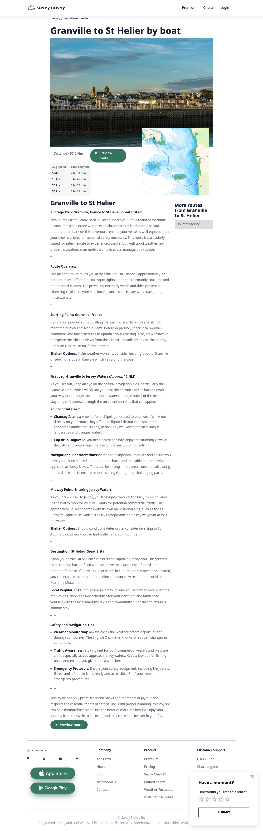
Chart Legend (207, 766)
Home (54, 18)
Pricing (149, 766)
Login (224, 7)
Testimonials (106, 782)
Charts (208, 7)
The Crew (103, 759)
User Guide (206, 759)
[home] (53, 7)
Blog (100, 774)
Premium (189, 7)
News (100, 766)
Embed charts (155, 782)
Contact (102, 789)
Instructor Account (158, 797)
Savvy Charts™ (155, 774)
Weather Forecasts (158, 789)
